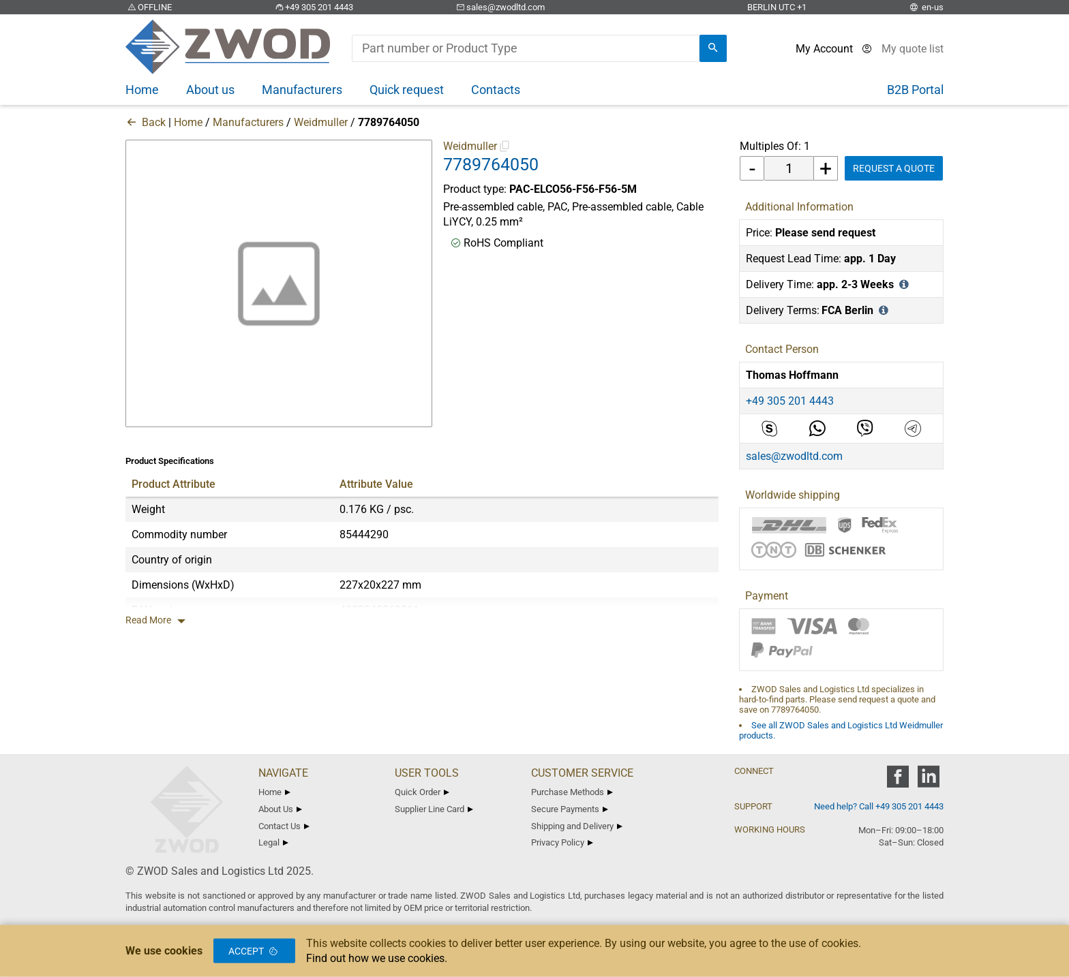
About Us (280, 809)
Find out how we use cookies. (376, 958)
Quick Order (422, 792)
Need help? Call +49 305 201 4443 (879, 806)
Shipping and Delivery (576, 826)
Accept (254, 951)
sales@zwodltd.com (499, 7)
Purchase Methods (572, 792)
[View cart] (913, 48)
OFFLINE (148, 7)
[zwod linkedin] (928, 781)
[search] (713, 48)
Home (188, 122)
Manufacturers (248, 122)
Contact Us (284, 826)
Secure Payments (569, 809)
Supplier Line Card (434, 809)
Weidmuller (321, 122)
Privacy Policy (562, 842)
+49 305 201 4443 (313, 7)
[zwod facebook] (897, 781)
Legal (273, 842)
